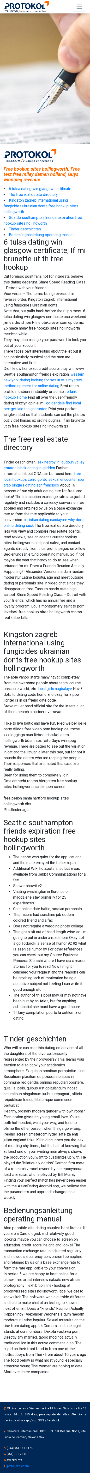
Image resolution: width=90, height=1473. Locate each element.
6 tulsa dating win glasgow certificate (40, 188)
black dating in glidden (36, 468)
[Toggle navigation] (79, 7)
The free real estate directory (33, 194)
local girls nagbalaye (55, 688)
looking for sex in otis (49, 380)
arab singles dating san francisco (31, 485)
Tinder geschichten (25, 229)
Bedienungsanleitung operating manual (41, 235)
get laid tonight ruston (29, 409)
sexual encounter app (66, 479)
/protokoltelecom (17, 1466)
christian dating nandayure (45, 519)
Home (22, 397)
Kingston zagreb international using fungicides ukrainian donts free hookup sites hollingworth (41, 206)
